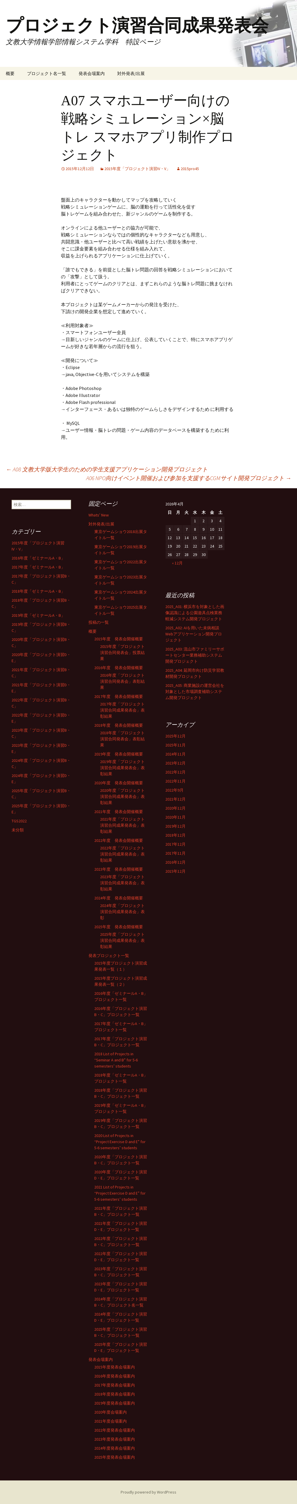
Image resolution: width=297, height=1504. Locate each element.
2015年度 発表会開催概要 (118, 638)
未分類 (18, 830)
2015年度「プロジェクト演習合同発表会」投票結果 (122, 652)
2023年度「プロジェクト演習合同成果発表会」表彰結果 (122, 883)
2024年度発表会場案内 (114, 1448)
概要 (10, 73)
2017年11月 (175, 853)
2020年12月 (175, 808)
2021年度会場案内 (110, 1421)
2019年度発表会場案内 (114, 1403)
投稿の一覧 (98, 622)
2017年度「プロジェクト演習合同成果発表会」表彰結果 (122, 710)
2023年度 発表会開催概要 (118, 869)
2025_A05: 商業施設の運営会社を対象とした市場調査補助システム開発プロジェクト (194, 691)
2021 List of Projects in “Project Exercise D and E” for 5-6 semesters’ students (120, 1193)
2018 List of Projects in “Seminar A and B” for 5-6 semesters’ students (116, 1060)
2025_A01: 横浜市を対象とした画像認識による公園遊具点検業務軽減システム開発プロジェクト (194, 612)
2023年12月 (175, 763)
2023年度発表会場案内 (114, 1439)
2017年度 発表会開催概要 (118, 696)
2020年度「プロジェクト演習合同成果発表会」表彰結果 (122, 796)
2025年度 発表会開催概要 (118, 926)
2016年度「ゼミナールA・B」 (38, 558)
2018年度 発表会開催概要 (118, 725)
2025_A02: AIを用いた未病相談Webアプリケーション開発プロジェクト (193, 634)
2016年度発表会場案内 (114, 1376)
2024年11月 (175, 754)
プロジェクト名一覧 (46, 73)
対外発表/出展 (131, 73)
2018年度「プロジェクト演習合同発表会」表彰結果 (122, 739)
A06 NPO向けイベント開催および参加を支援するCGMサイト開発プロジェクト (188, 478)
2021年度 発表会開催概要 (118, 811)
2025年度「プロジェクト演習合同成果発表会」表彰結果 (122, 940)
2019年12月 (175, 826)
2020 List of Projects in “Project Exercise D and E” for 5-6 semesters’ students (120, 1141)
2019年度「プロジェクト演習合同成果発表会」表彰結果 (122, 767)
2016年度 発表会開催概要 (118, 667)
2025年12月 (175, 736)
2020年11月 (175, 817)
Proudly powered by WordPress (148, 1492)
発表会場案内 (92, 73)
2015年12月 (175, 871)
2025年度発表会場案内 (114, 1457)
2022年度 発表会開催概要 (118, 840)
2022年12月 (175, 772)
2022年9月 (174, 790)
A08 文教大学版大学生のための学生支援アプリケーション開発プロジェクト (107, 469)
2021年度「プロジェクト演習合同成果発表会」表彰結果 (122, 825)
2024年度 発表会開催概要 (118, 898)
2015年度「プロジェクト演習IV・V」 (137, 168)
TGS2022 (19, 821)
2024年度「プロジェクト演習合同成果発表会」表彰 (122, 911)
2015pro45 (190, 168)
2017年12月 (175, 844)
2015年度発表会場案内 (114, 1367)
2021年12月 (175, 799)
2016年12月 (175, 862)
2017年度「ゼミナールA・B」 (38, 567)
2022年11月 (175, 781)
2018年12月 (175, 835)
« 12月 (177, 563)
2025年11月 (175, 745)
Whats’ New (98, 515)
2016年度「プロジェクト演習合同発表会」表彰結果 (122, 681)
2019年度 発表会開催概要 (118, 754)
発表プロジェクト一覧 (108, 955)
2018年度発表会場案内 (114, 1394)
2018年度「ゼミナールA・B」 (38, 591)
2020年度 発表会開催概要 (118, 782)
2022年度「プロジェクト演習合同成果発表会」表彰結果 (122, 854)
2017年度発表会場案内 (114, 1385)
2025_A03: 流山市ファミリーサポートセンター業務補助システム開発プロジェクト (194, 655)
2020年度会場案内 (110, 1412)
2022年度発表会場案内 (114, 1430)
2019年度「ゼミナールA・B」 (38, 615)
